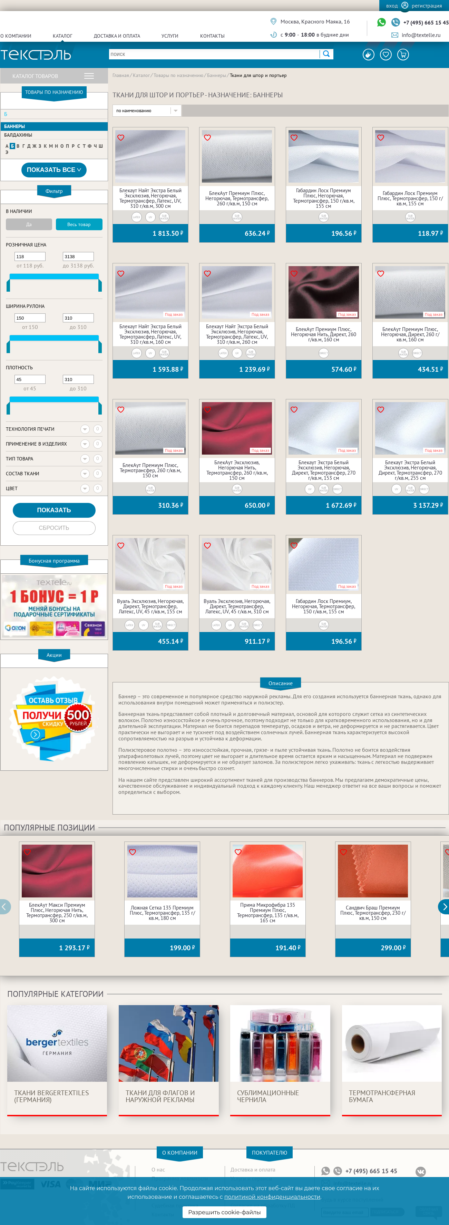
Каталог (62, 36)
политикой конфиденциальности (272, 1197)
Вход (392, 5)
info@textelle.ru (421, 34)
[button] (447, 906)
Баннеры (14, 126)
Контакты (212, 36)
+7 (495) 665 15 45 (426, 22)
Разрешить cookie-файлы (224, 1212)
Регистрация (427, 5)
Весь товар (79, 224)
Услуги (170, 36)
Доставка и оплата (117, 36)
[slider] (8, 287)
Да (29, 224)
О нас (158, 1169)
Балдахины (18, 135)
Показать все (54, 170)
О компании (15, 36)
